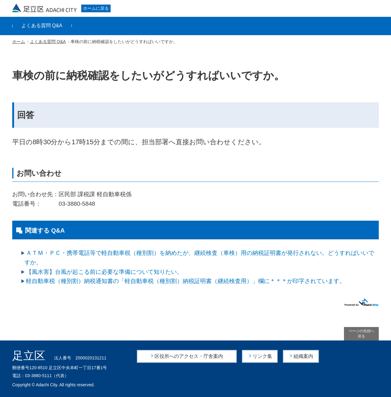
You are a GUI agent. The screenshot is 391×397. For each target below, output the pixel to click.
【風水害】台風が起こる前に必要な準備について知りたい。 (104, 272)
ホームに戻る (96, 8)
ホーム (18, 41)
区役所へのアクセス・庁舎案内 (189, 356)
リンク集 (262, 356)
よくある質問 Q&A (41, 25)
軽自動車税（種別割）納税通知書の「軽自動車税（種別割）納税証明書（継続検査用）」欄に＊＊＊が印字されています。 (185, 281)
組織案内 (303, 356)
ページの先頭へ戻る (361, 333)
